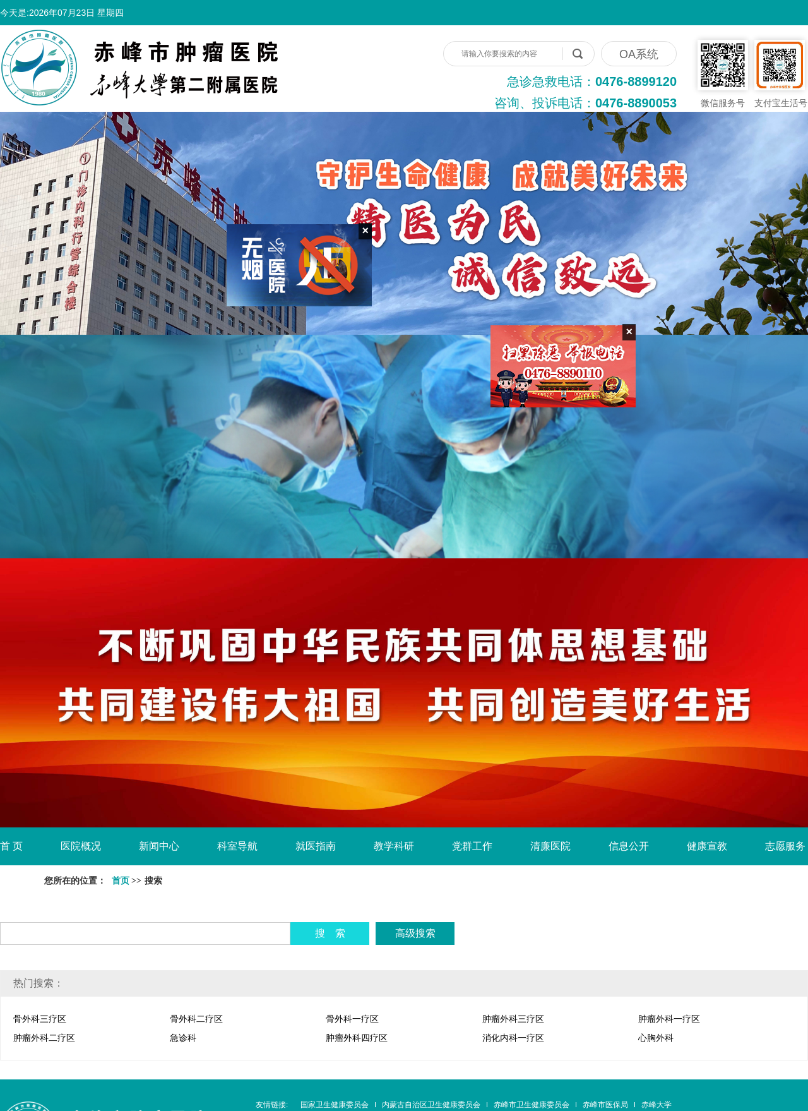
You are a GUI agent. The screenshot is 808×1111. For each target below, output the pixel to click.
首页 (120, 881)
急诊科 (183, 1038)
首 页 (11, 846)
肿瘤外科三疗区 (513, 1019)
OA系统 (638, 54)
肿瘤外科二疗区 (44, 1038)
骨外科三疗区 (39, 1019)
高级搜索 (415, 933)
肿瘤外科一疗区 (669, 1019)
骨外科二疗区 (196, 1019)
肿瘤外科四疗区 (357, 1038)
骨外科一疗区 (352, 1019)
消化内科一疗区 (513, 1038)
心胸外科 (656, 1038)
